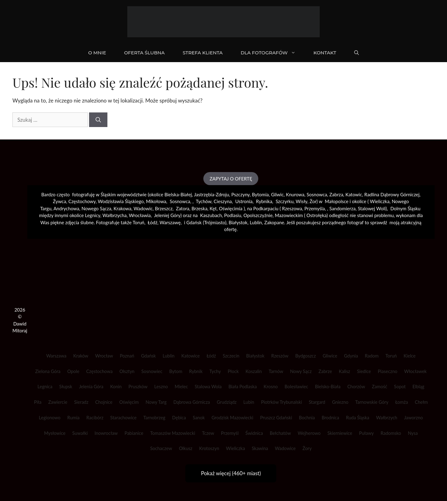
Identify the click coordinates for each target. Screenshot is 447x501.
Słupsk (65, 386)
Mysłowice (54, 433)
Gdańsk (148, 355)
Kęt (213, 208)
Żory (307, 448)
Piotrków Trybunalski (281, 402)
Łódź (211, 355)
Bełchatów (280, 433)
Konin (116, 386)
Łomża (401, 402)
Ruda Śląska (357, 417)
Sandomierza (342, 208)
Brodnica (330, 417)
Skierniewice (339, 433)
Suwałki (80, 433)
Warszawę (170, 222)
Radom (371, 355)
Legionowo (50, 417)
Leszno (161, 386)
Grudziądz (227, 402)
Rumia (73, 417)
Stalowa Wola (208, 386)
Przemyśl (230, 433)
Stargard (317, 402)
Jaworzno (413, 417)
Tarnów (276, 371)
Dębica (179, 417)
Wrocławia (140, 215)
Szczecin (231, 355)
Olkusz (185, 448)
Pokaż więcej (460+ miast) (231, 473)
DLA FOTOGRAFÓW (272, 52)
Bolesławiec (296, 386)
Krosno (271, 386)
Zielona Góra (48, 371)
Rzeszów (279, 355)
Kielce (410, 355)
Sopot (399, 386)
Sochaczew (161, 448)
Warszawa (56, 355)
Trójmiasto (214, 222)
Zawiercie (57, 402)
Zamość (379, 386)
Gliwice (330, 355)
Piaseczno (387, 371)
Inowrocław (106, 433)
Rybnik (195, 371)
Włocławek (415, 371)
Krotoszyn (209, 448)
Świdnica (254, 433)
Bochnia (307, 417)
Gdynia (351, 355)
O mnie (97, 53)
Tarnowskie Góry (371, 402)
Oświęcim (129, 402)
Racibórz (94, 417)
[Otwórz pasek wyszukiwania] (356, 52)
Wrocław (104, 355)
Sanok (199, 417)
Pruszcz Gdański (276, 417)
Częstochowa (99, 371)
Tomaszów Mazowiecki (172, 433)
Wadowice (285, 448)
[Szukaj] (98, 119)
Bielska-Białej (178, 194)
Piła (38, 402)
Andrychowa (66, 208)
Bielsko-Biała (328, 386)
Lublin (168, 355)
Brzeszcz (164, 208)
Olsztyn (127, 371)
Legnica (45, 386)
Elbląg (418, 386)
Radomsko (391, 433)
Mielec (181, 386)
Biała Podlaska (242, 386)
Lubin (248, 402)
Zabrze (325, 371)
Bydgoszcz (305, 355)
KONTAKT (325, 53)
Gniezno (340, 402)
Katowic (353, 194)
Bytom (175, 371)
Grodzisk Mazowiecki (232, 417)
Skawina (260, 448)
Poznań (127, 355)
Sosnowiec (151, 371)
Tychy (215, 371)
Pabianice (133, 433)
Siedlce (364, 371)
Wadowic (142, 208)
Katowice (190, 355)
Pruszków (138, 386)
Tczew (208, 433)
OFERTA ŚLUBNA (144, 53)
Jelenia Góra (91, 386)
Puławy (366, 433)
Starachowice (123, 417)
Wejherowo (309, 433)
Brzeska (199, 208)
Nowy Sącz (301, 371)
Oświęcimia (230, 208)
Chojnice (104, 402)
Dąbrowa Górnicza (191, 402)
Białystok (255, 355)
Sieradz (81, 402)
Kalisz (344, 371)
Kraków (80, 355)
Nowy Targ (156, 402)
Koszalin (254, 371)
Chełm (421, 402)
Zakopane (274, 222)
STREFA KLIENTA (203, 53)
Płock (233, 371)
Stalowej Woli (372, 208)
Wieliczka (379, 201)
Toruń (391, 355)
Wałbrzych (386, 417)
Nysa (413, 433)
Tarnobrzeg (154, 417)
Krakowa (122, 208)
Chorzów (356, 386)
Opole (73, 371)
